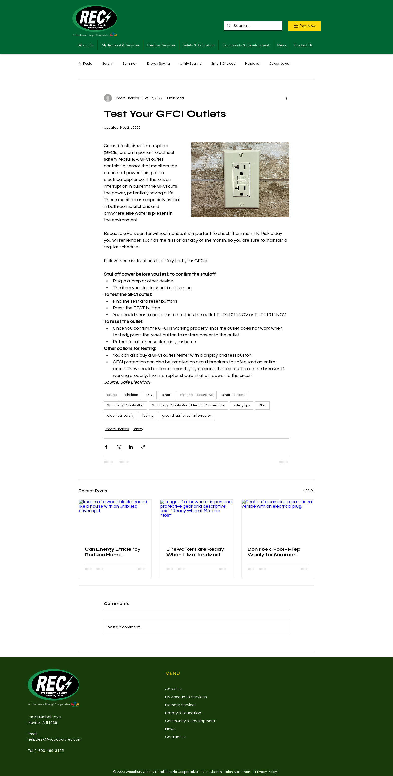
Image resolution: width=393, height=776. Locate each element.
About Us (173, 689)
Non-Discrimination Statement (226, 772)
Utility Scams (190, 63)
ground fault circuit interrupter (186, 415)
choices (131, 395)
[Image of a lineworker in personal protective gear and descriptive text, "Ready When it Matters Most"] (196, 520)
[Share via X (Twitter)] (118, 446)
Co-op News (279, 63)
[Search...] (253, 25)
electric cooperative (196, 395)
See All (308, 490)
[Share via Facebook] (106, 446)
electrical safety (120, 415)
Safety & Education (183, 713)
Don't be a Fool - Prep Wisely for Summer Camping (274, 551)
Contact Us (175, 737)
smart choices (233, 395)
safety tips (241, 405)
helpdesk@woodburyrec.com (54, 739)
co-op (112, 395)
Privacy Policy (266, 772)
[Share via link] (143, 446)
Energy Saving (158, 63)
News (170, 729)
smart (167, 395)
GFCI (262, 405)
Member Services (181, 705)
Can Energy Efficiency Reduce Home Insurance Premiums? (113, 551)
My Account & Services (186, 697)
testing (148, 415)
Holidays (252, 63)
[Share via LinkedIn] (130, 446)
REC (149, 395)
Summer (130, 63)
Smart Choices (223, 63)
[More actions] (286, 98)
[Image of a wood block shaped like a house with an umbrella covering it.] (115, 520)
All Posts (85, 63)
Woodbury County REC (125, 405)
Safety (107, 63)
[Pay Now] (304, 26)
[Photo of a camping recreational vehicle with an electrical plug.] (278, 520)
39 (55, 723)
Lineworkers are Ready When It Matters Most (195, 551)
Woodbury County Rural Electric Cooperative (188, 405)
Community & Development (190, 721)
